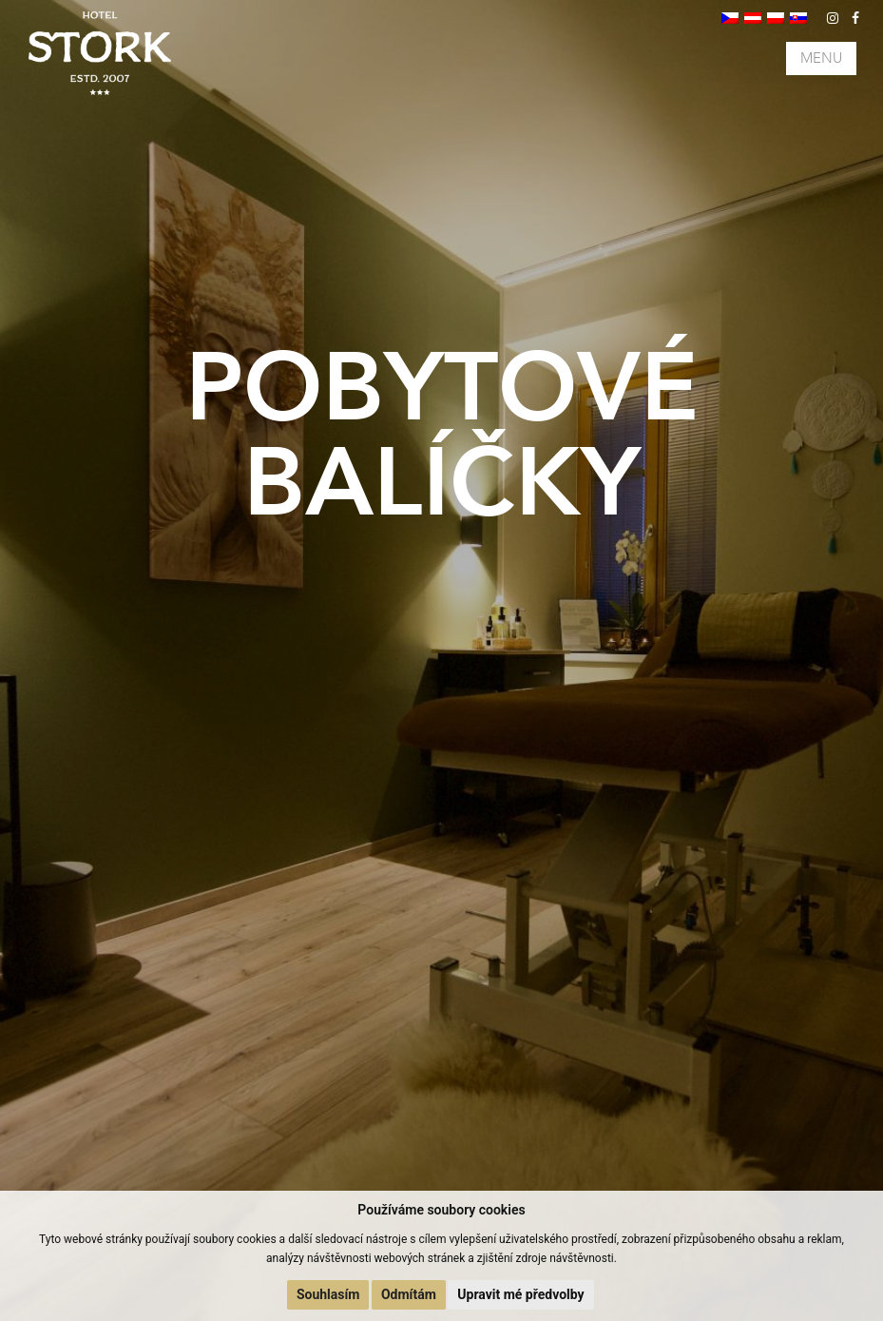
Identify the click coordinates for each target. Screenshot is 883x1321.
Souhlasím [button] (328, 1294)
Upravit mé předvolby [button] (520, 1294)
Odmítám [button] (408, 1294)
